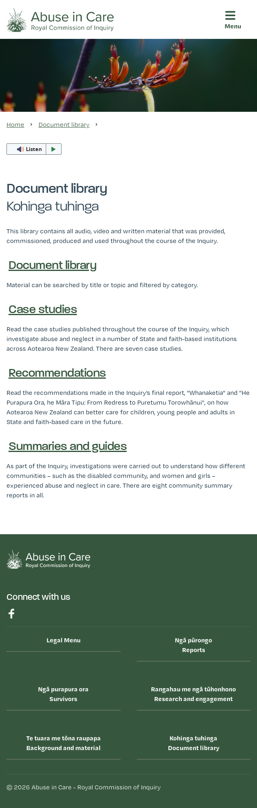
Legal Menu (64, 640)
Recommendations (57, 373)
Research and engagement (194, 693)
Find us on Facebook (11, 613)
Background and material (63, 742)
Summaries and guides (67, 447)
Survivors (63, 693)
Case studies (42, 310)
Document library (194, 742)
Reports (194, 644)
